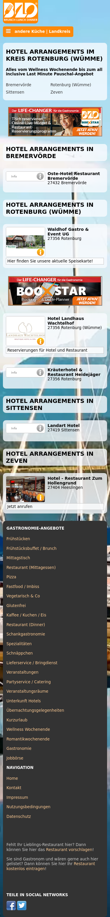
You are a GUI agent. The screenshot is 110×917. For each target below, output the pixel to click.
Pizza (11, 577)
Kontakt (13, 788)
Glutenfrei (16, 606)
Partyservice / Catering (28, 682)
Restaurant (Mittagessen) (31, 567)
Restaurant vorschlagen (69, 849)
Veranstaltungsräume (27, 691)
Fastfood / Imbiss (22, 586)
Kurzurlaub (16, 720)
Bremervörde (18, 85)
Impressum (17, 797)
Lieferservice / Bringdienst (31, 663)
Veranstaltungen (22, 672)
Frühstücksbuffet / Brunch (31, 548)
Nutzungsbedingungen (28, 807)
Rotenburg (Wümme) (70, 85)
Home (12, 778)
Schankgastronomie (25, 634)
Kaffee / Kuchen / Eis (26, 615)
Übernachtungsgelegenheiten (35, 710)
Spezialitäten (19, 644)
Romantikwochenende (28, 739)
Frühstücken (18, 539)
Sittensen (15, 92)
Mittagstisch (18, 558)
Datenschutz (18, 816)
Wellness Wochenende (28, 729)
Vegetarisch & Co (23, 596)
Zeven (56, 92)
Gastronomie (18, 748)
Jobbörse (14, 758)
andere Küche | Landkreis (38, 31)
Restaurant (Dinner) (25, 625)
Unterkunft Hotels (23, 701)
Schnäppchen (19, 653)
